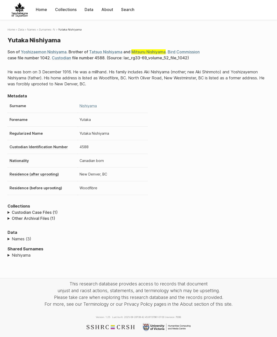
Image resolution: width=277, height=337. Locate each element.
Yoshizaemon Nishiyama (44, 51)
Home (41, 9)
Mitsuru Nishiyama (148, 51)
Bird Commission (184, 51)
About (107, 9)
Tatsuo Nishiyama (105, 51)
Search (127, 9)
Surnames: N (47, 29)
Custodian (61, 57)
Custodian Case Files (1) (35, 212)
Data (89, 9)
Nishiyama (88, 106)
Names (31, 29)
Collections (66, 9)
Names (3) (21, 238)
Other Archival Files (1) (33, 218)
